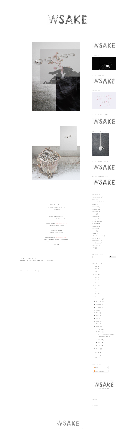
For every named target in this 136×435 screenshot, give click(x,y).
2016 (96, 285)
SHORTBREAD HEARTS (61, 237)
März (98, 324)
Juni (97, 315)
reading (94, 228)
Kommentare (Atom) (33, 271)
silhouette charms (97, 236)
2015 (96, 288)
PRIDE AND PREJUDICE (61, 223)
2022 (96, 269)
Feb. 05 (100, 345)
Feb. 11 (100, 340)
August (98, 310)
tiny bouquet (95, 240)
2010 (96, 355)
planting (94, 223)
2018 (96, 280)
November (99, 302)
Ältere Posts (89, 267)
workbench (95, 243)
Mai (97, 318)
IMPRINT (95, 406)
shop (34, 258)
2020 (96, 274)
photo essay (95, 221)
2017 (96, 282)
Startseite (56, 267)
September (99, 307)
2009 (96, 357)
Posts (96, 367)
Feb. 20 (100, 329)
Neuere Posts (23, 267)
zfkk (93, 248)
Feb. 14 (100, 332)
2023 (96, 266)
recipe (94, 231)
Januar (98, 349)
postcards (95, 226)
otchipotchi (95, 219)
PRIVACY (95, 399)
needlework (95, 216)
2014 (96, 291)
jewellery (95, 211)
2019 (96, 277)
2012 (96, 296)
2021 (96, 271)
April (98, 321)
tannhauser (95, 238)
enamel (94, 204)
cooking (29, 258)
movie (94, 214)
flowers (94, 206)
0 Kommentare (49, 260)
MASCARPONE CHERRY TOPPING (58, 242)
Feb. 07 (100, 342)
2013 (96, 294)
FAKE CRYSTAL (64, 214)
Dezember (99, 299)
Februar (98, 326)
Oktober (98, 304)
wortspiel (95, 245)
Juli (97, 313)
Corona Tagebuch (97, 202)
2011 (96, 352)
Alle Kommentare (99, 371)
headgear (94, 209)
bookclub (95, 194)
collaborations (96, 197)
